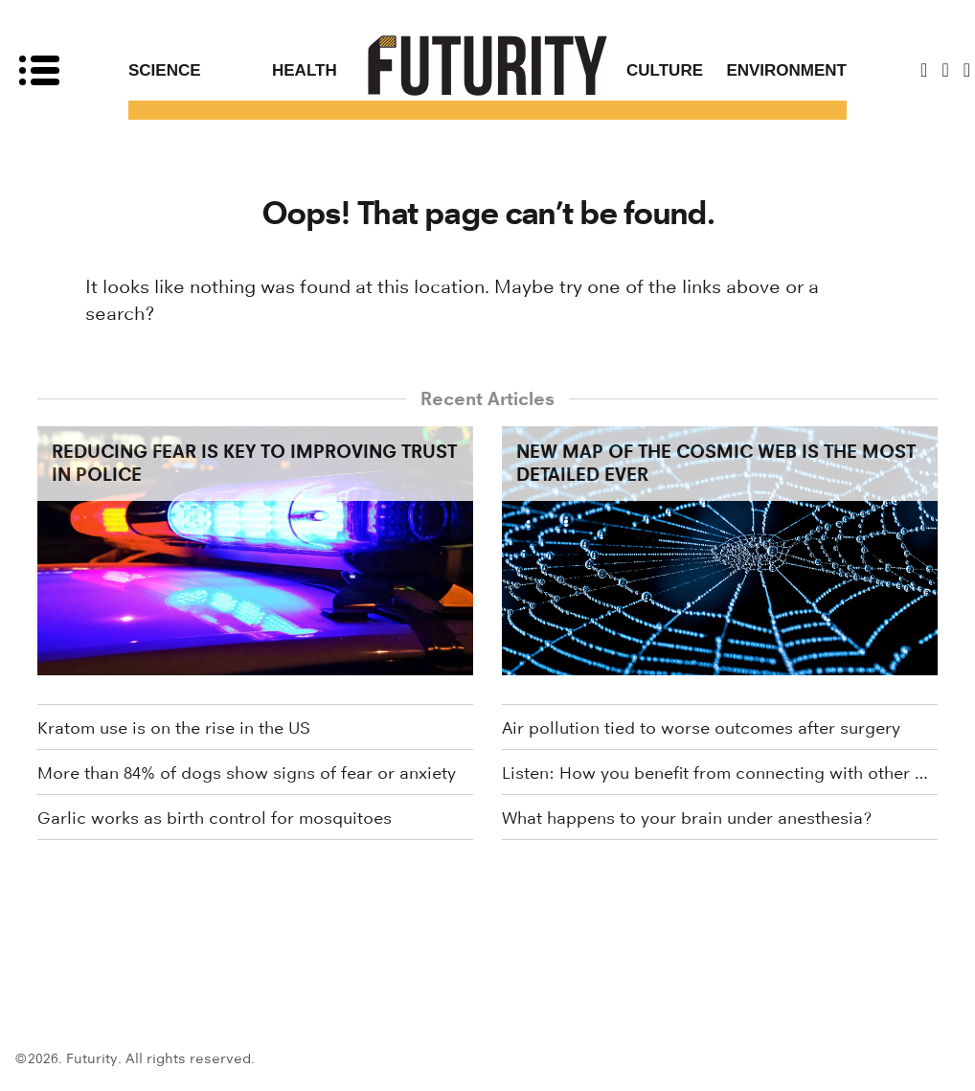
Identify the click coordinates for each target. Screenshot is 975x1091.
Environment (786, 70)
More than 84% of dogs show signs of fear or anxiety (246, 773)
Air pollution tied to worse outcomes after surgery (701, 728)
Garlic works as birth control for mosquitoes (214, 818)
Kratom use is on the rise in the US (173, 728)
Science (164, 70)
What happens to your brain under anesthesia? (687, 818)
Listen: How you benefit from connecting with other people (720, 773)
